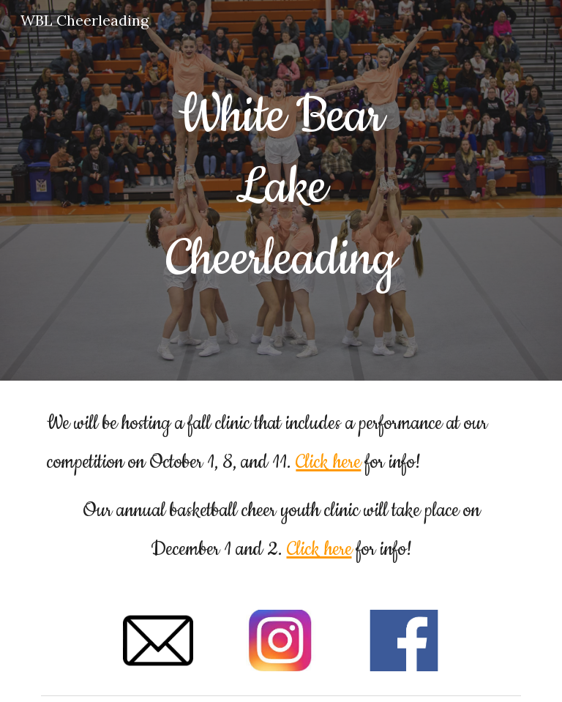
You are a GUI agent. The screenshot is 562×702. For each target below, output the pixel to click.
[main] (280, 190)
